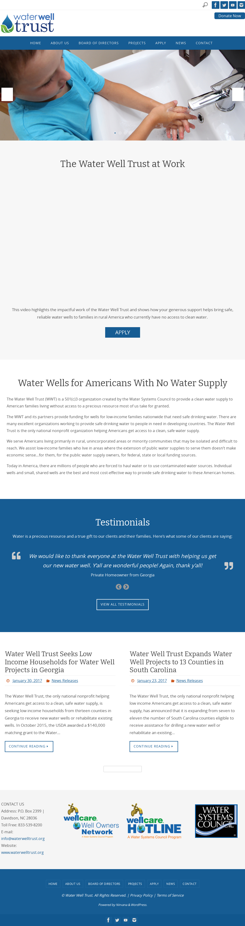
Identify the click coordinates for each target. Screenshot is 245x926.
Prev (7, 94)
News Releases (65, 680)
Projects (135, 884)
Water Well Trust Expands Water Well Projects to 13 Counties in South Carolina (181, 662)
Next (238, 94)
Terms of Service (170, 895)
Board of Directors (104, 884)
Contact (190, 884)
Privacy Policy (141, 895)
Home (53, 884)
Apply (154, 884)
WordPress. (139, 905)
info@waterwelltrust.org (23, 838)
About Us (73, 884)
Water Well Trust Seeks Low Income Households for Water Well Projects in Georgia (60, 662)
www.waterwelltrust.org (22, 852)
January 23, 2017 (152, 680)
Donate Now (229, 15)
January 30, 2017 (27, 680)
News (170, 884)
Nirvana (121, 905)
